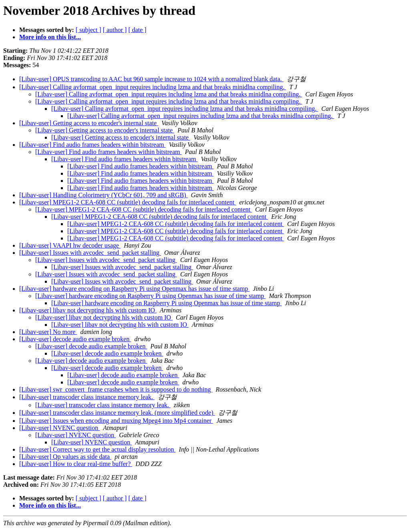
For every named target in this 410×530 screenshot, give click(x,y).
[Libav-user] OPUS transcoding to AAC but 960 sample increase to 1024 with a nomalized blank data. (151, 79)
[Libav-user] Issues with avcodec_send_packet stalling (90, 252)
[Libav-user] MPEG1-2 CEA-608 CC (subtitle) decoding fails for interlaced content (127, 202)
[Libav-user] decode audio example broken (75, 339)
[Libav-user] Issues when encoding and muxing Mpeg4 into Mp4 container (116, 420)
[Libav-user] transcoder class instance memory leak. (87, 397)
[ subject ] (88, 29)
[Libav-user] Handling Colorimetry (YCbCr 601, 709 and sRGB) (103, 195)
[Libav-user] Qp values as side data (65, 456)
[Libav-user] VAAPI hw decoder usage (70, 245)
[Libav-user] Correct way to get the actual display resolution (97, 449)
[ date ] (137, 29)
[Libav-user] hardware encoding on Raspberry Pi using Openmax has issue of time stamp (134, 288)
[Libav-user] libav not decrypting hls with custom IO (88, 310)
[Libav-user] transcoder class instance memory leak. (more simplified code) (117, 412)
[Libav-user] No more (48, 331)
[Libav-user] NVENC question (59, 427)
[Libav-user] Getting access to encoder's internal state (88, 123)
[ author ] (115, 29)
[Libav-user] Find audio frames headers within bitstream (92, 144)
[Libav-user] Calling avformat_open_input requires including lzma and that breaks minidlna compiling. (152, 87)
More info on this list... (50, 37)
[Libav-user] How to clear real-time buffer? (75, 463)
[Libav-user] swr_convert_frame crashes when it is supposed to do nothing (116, 389)
